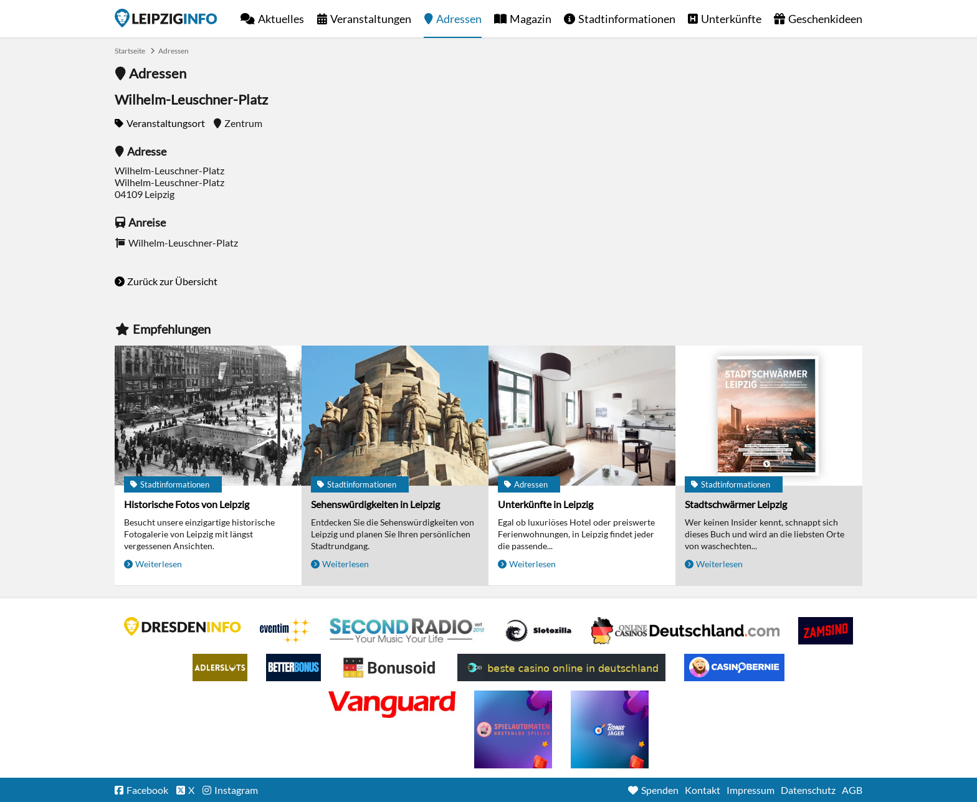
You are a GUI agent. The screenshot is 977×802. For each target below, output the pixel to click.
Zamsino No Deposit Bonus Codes (825, 630)
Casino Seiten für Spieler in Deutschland (538, 630)
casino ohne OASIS (391, 704)
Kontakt (702, 790)
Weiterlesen (158, 564)
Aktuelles (281, 19)
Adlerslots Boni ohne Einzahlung (220, 667)
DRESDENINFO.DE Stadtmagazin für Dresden (182, 626)
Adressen (459, 19)
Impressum (750, 790)
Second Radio (407, 630)
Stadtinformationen (626, 19)
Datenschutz (808, 790)
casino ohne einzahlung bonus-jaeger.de (610, 729)
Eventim (285, 630)
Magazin (530, 19)
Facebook (147, 790)
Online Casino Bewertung (389, 667)
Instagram (236, 790)
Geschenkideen (825, 19)
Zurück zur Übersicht (172, 281)
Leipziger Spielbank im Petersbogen (685, 630)
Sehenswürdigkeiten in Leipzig (375, 504)
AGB (852, 790)
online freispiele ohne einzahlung (513, 729)
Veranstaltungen (370, 19)
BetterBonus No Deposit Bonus (293, 667)
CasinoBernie (734, 667)
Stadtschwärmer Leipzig (736, 504)
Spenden (660, 790)
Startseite (166, 18)
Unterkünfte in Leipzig (545, 504)
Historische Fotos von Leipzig (186, 504)
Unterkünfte (731, 19)
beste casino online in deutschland (561, 667)
